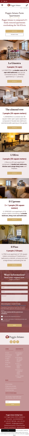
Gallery (7, 358)
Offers (7, 360)
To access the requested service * (11, 316)
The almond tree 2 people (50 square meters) (19, 359)
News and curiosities (11, 386)
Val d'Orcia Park (10, 390)
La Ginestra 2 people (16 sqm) (19, 354)
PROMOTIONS (14, 34)
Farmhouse (9, 355)
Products (8, 357)
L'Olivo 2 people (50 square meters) (18, 366)
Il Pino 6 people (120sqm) (19, 376)
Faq (7, 364)
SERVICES (14, 31)
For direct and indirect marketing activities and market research (14, 320)
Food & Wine (9, 384)
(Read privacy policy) (10, 425)
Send (14, 325)
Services (8, 362)
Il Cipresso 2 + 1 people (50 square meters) (19, 372)
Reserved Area (21, 427)
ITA (27, 1)
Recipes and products (11, 388)
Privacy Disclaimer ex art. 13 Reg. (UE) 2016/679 (13, 305)
